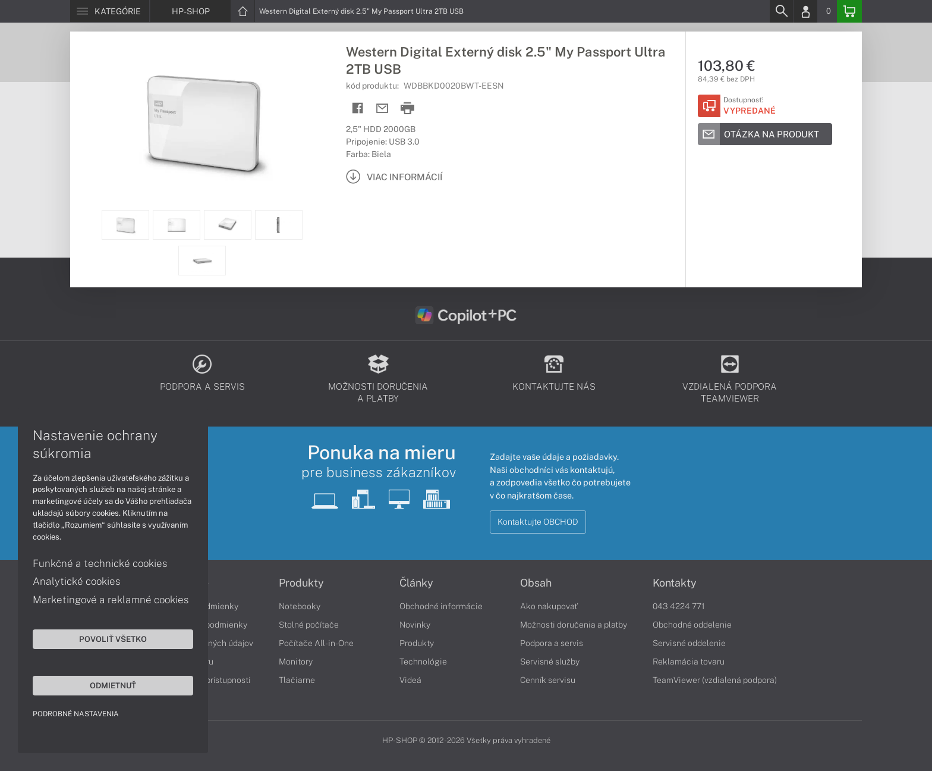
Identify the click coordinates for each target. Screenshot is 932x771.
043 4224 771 (679, 606)
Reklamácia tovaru (689, 661)
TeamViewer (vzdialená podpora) (715, 680)
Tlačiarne (297, 680)
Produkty (301, 583)
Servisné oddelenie (689, 643)
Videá (410, 680)
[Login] (805, 11)
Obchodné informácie (441, 606)
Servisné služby (550, 661)
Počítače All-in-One (316, 643)
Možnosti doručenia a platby (573, 624)
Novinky (414, 624)
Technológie (423, 661)
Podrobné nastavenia (76, 714)
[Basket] (849, 11)
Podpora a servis (551, 643)
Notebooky (299, 606)
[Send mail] (382, 108)
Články (416, 583)
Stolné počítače (309, 624)
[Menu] (109, 11)
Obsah (536, 583)
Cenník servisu (547, 680)
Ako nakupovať (549, 606)
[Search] (781, 11)
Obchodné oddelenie (692, 624)
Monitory (296, 661)
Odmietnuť (113, 685)
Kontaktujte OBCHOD (538, 521)
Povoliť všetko (113, 639)
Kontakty (675, 583)
